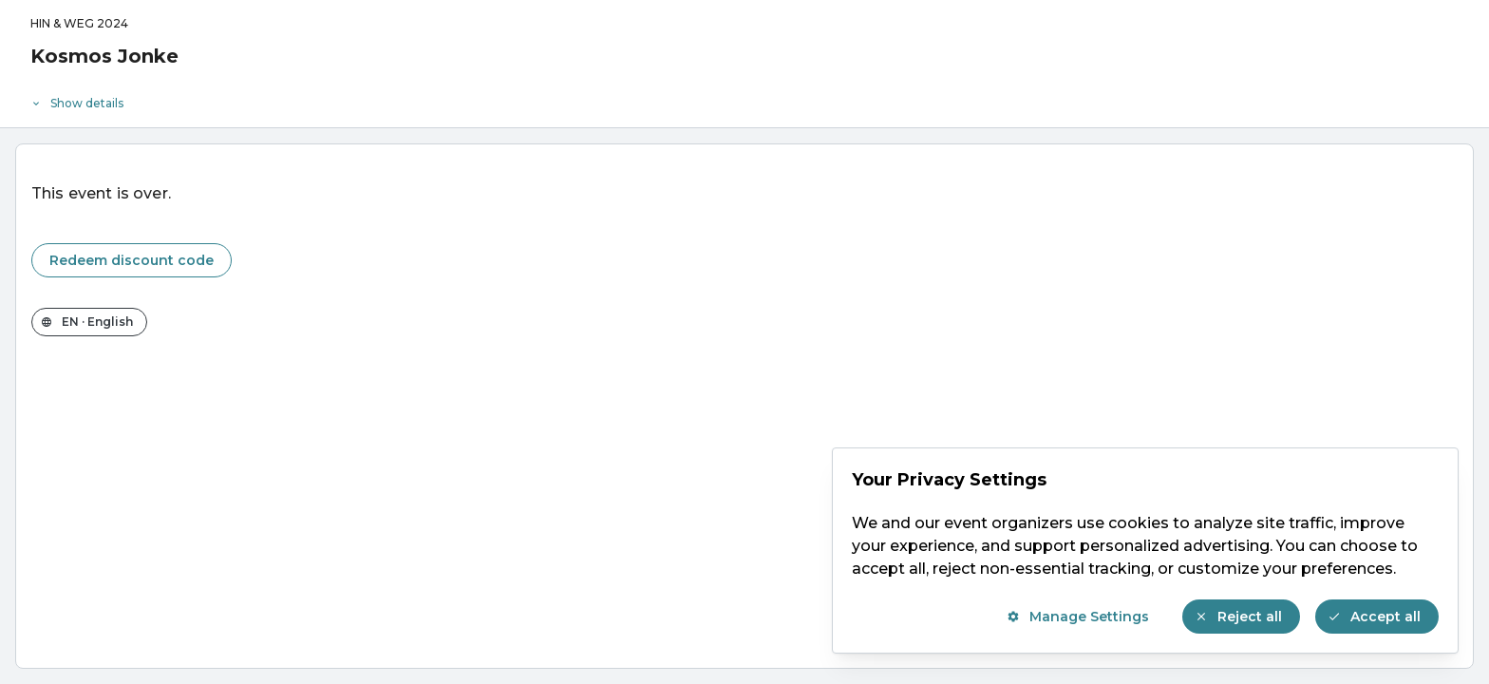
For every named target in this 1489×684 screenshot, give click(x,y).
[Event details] (744, 99)
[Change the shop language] (89, 322)
